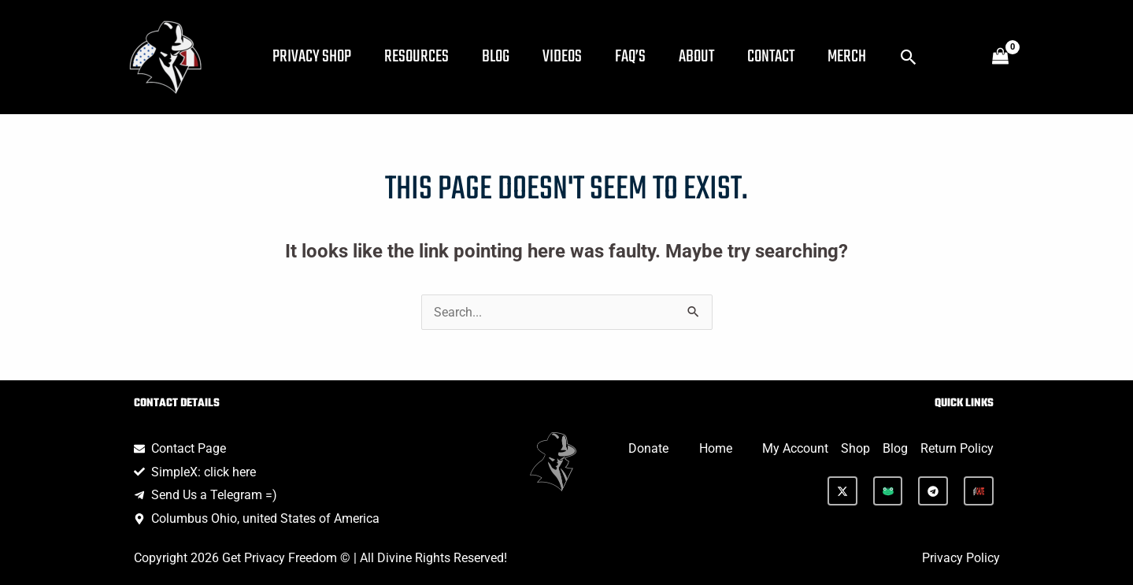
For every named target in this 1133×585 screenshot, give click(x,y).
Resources (424, 56)
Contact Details (177, 403)
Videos (579, 56)
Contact (802, 56)
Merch (883, 56)
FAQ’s (652, 56)
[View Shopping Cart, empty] (1001, 57)
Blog (508, 56)
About (723, 56)
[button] (947, 57)
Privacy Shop (315, 56)
